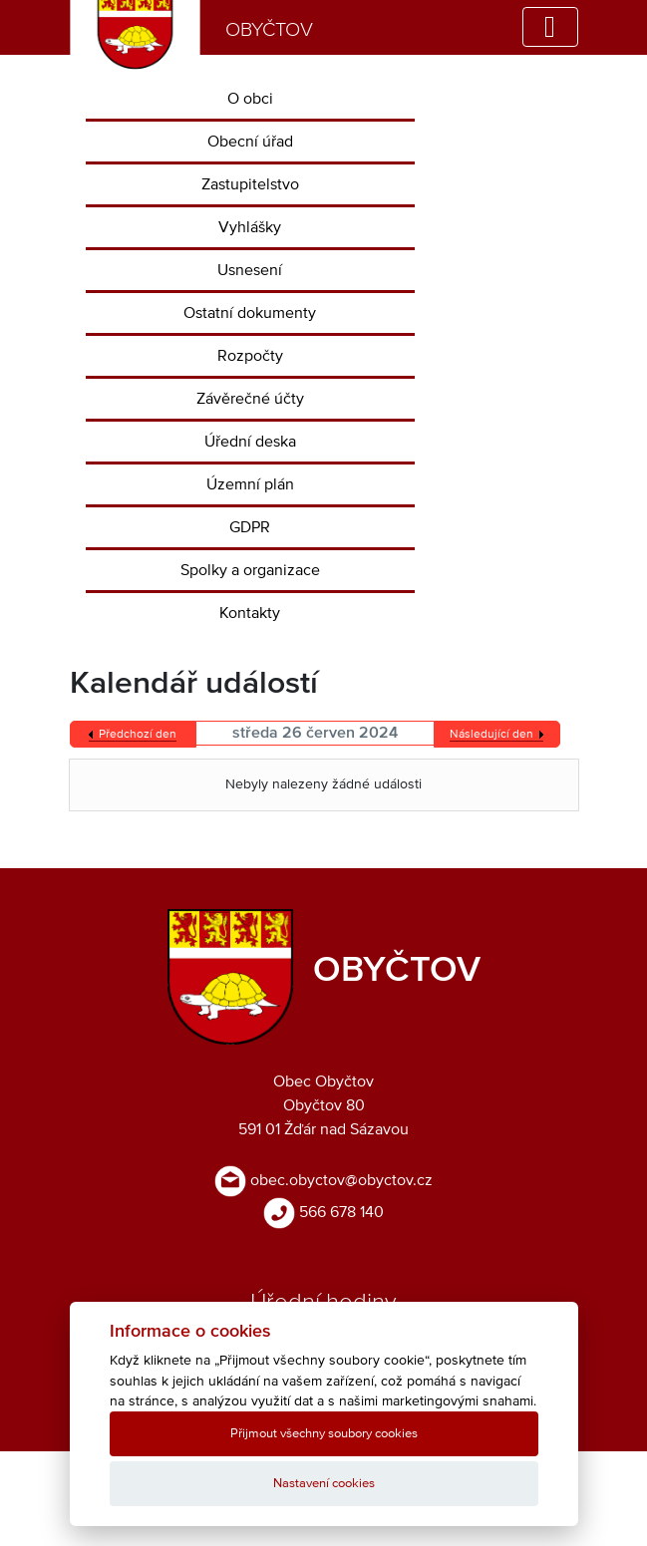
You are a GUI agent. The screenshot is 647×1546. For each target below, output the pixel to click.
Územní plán (250, 484)
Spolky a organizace (250, 570)
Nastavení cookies (324, 1483)
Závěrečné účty (250, 399)
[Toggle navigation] (550, 27)
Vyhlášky (249, 227)
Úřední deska (250, 442)
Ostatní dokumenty (249, 313)
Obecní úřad (250, 142)
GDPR (249, 527)
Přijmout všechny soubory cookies (324, 1433)
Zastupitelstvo (250, 184)
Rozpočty (250, 356)
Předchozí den (137, 735)
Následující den (491, 735)
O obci (250, 99)
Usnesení (249, 270)
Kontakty (249, 613)
